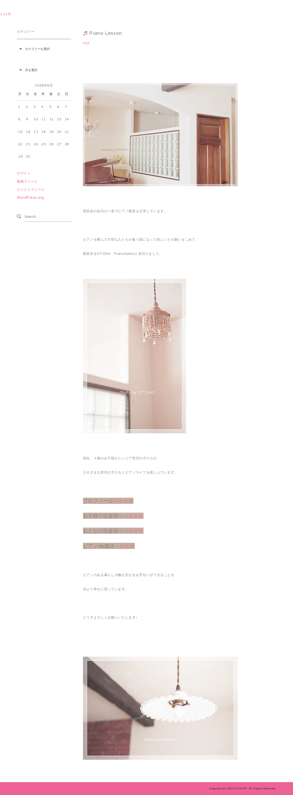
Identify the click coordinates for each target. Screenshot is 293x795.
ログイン (24, 173)
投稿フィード (27, 181)
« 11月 (5, 14)
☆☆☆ (125, 501)
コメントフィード (31, 189)
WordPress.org (30, 197)
